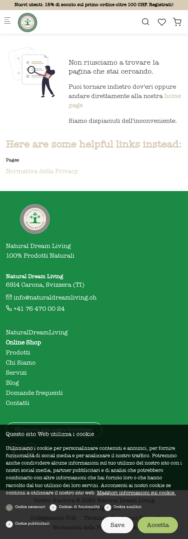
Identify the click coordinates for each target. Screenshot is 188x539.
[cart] (177, 22)
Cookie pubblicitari (32, 523)
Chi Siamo (21, 362)
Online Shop (23, 342)
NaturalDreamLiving (37, 332)
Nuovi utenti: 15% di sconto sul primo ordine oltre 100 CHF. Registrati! (94, 4)
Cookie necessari (30, 507)
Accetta (158, 525)
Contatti (17, 403)
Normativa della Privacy (42, 171)
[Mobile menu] (7, 21)
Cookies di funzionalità (79, 507)
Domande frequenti (34, 392)
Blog (12, 382)
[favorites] (162, 22)
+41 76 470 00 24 (35, 308)
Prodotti (18, 352)
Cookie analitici (127, 507)
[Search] (145, 22)
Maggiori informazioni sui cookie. (136, 493)
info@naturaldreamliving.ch (51, 297)
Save (117, 525)
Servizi (16, 372)
